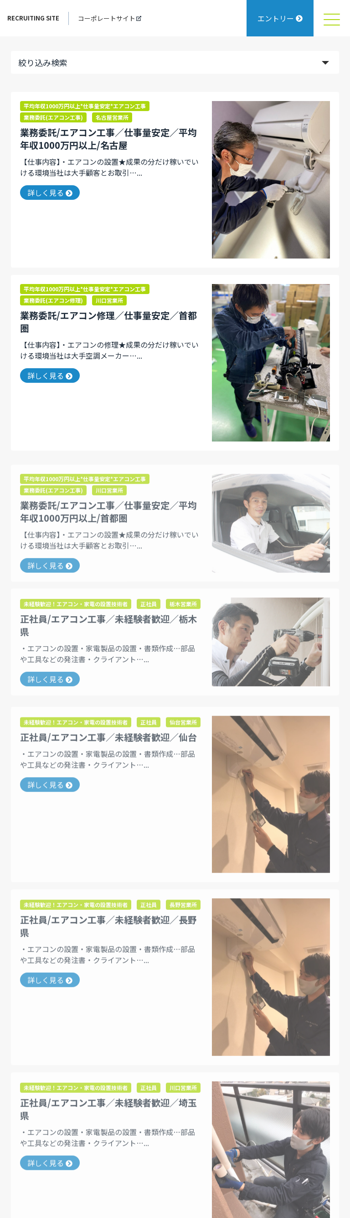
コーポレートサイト (109, 18)
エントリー (280, 18)
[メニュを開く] (332, 18)
